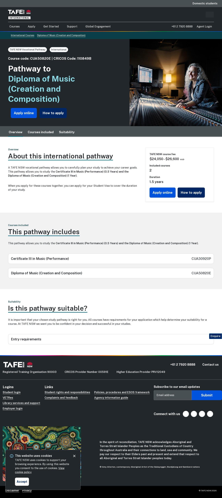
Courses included (41, 132)
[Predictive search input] (210, 14)
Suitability (67, 132)
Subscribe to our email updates (177, 387)
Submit (207, 395)
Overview (15, 132)
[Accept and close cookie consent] (22, 482)
